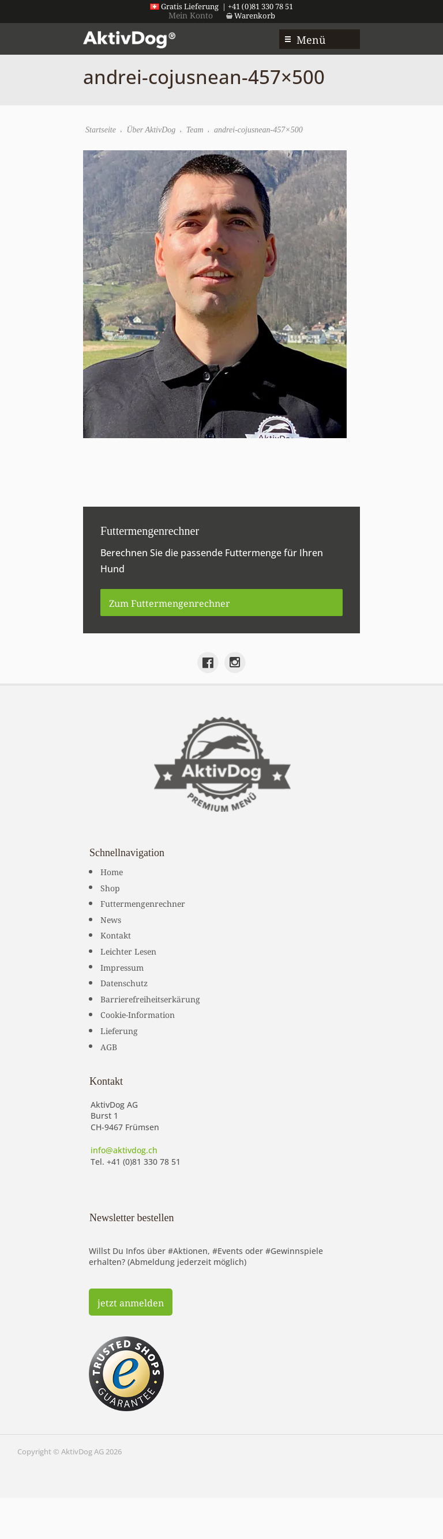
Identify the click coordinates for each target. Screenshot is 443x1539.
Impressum (122, 966)
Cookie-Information (137, 1013)
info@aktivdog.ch (124, 1150)
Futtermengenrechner (142, 902)
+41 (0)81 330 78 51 (144, 1161)
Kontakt (115, 934)
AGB (108, 1046)
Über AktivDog (150, 130)
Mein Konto (190, 14)
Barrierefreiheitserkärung (150, 998)
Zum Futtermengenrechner (169, 602)
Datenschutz (124, 982)
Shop (110, 887)
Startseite (100, 130)
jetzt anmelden (130, 1301)
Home (111, 871)
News (110, 918)
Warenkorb (250, 15)
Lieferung (119, 1030)
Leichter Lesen (128, 950)
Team (195, 130)
